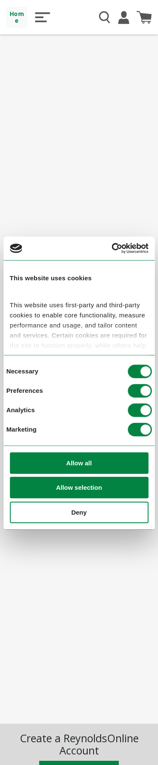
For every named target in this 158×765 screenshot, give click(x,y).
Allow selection (79, 487)
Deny (79, 512)
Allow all (79, 463)
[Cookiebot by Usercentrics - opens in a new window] (112, 248)
